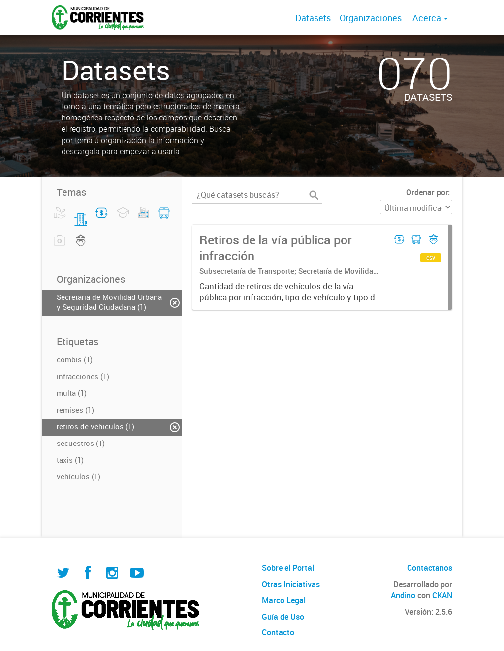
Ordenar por (427, 192)
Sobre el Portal (288, 567)
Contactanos (429, 567)
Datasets (313, 18)
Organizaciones (371, 18)
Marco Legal (284, 600)
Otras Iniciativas (291, 584)
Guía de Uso (283, 616)
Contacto (278, 632)
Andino (403, 595)
